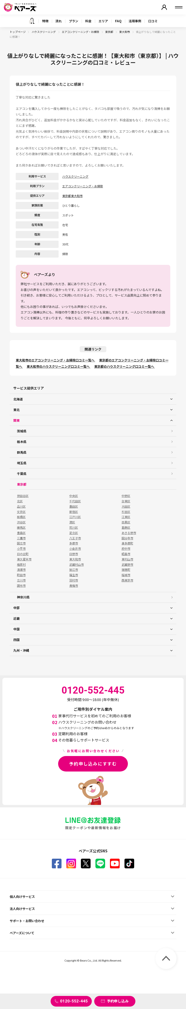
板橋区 (21, 517)
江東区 (126, 517)
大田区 (126, 506)
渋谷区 (21, 522)
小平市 (21, 548)
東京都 (109, 32)
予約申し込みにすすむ (93, 763)
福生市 (73, 575)
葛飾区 (126, 527)
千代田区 (75, 501)
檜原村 (21, 564)
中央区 (73, 496)
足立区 (73, 533)
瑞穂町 (126, 570)
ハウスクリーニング (44, 32)
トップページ (18, 32)
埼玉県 (21, 463)
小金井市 (75, 548)
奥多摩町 (127, 543)
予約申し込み (118, 1000)
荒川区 (73, 527)
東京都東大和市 (72, 196)
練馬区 (21, 527)
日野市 (73, 554)
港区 (72, 522)
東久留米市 (24, 559)
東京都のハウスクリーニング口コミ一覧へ (124, 366)
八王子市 (75, 538)
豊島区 (21, 533)
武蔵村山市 (76, 564)
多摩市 (73, 543)
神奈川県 (23, 597)
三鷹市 (21, 538)
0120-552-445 (74, 1001)
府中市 (126, 548)
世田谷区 (23, 496)
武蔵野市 (127, 564)
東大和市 (124, 32)
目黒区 (126, 522)
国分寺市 (127, 538)
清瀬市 (21, 570)
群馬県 (21, 452)
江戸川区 (75, 517)
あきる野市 (129, 533)
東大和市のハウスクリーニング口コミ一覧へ (58, 366)
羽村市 (73, 580)
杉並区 (126, 512)
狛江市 (73, 570)
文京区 (21, 512)
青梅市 (73, 586)
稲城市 (126, 575)
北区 (20, 501)
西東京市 (127, 580)
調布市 (21, 586)
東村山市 (127, 559)
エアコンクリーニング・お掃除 (81, 32)
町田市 (21, 575)
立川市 (21, 580)
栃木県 (21, 441)
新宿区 (73, 512)
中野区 (126, 496)
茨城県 (21, 431)
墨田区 (73, 506)
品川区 (21, 506)
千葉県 (21, 473)
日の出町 (23, 554)
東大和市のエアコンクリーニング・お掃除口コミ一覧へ (55, 360)
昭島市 (126, 554)
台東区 (126, 501)
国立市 (21, 543)
